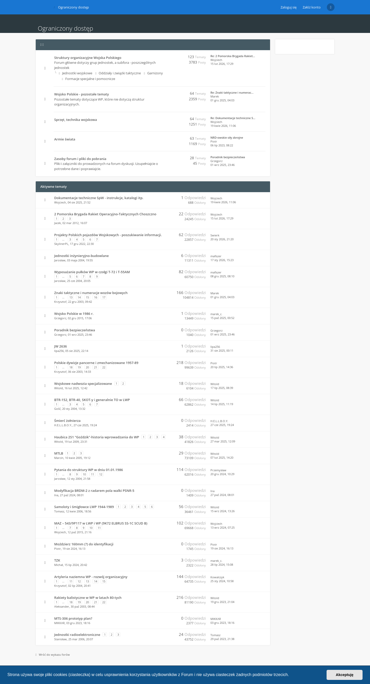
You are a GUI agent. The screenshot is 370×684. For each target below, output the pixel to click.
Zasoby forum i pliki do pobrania (80, 158)
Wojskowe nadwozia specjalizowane (83, 383)
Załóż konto (312, 7)
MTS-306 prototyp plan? (73, 618)
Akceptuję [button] (345, 675)
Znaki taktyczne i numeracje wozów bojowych (90, 292)
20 (87, 367)
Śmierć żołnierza (67, 420)
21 (95, 367)
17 (103, 297)
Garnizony (153, 73)
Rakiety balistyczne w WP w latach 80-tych (88, 597)
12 (100, 474)
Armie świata (64, 139)
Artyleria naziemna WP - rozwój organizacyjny (90, 576)
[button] (291, 675)
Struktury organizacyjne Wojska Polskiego (87, 57)
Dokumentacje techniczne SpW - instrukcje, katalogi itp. (98, 198)
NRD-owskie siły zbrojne (226, 137)
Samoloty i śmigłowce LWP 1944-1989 (84, 506)
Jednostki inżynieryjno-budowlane (81, 255)
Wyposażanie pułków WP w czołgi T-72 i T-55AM (92, 272)
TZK (57, 560)
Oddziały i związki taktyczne (118, 73)
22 (103, 367)
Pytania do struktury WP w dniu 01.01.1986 (88, 469)
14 (79, 297)
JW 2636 (60, 346)
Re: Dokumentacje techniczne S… (232, 118)
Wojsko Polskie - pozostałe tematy (81, 94)
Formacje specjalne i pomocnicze (88, 78)
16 (95, 297)
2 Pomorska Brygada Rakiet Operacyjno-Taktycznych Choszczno (105, 214)
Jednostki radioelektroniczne (77, 634)
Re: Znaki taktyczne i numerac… (232, 92)
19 (79, 367)
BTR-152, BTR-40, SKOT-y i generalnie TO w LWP (92, 399)
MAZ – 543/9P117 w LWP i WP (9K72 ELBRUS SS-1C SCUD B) (100, 523)
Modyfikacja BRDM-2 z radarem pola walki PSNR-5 (94, 490)
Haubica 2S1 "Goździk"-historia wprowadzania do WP (96, 437)
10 (84, 474)
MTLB (58, 453)
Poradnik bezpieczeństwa (227, 157)
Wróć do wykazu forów (52, 654)
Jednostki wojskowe (75, 73)
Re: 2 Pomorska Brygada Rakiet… (232, 56)
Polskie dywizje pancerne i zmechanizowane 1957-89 (96, 362)
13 (70, 297)
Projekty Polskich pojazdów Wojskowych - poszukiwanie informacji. (108, 235)
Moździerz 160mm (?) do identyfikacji (84, 544)
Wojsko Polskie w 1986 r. (74, 313)
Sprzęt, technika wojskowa (75, 119)
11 (92, 474)
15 (87, 297)
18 (70, 367)
